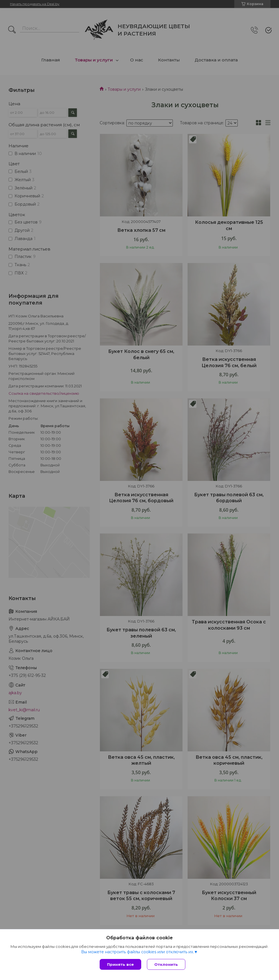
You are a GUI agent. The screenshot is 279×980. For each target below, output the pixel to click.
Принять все (120, 964)
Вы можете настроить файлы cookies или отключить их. (137, 951)
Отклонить (166, 964)
